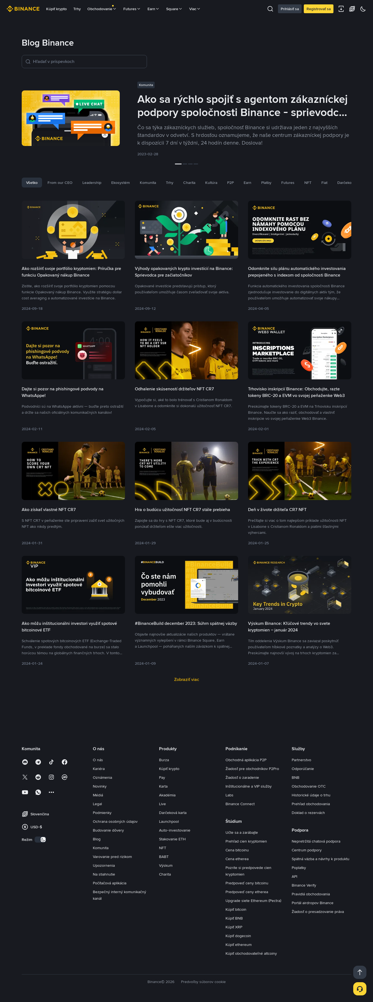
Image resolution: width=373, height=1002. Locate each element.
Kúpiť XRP (234, 926)
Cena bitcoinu (237, 850)
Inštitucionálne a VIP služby (249, 786)
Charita (165, 874)
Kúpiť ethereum (239, 944)
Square (174, 8)
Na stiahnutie (104, 874)
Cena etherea (237, 858)
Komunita (100, 847)
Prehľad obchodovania (311, 803)
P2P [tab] (230, 182)
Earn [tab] (247, 182)
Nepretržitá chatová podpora (316, 841)
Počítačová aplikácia (109, 882)
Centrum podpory (307, 850)
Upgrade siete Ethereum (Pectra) (253, 900)
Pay (162, 777)
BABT (164, 856)
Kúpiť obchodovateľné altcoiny (251, 953)
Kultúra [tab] (211, 182)
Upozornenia (104, 865)
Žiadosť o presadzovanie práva (318, 911)
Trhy (77, 8)
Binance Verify (304, 885)
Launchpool (169, 821)
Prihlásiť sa (290, 8)
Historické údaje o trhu (311, 795)
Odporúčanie (303, 768)
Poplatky (299, 867)
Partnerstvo (301, 759)
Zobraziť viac (186, 679)
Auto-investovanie (174, 830)
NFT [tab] (307, 182)
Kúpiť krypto (56, 8)
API (294, 876)
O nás (98, 759)
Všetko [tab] (32, 182)
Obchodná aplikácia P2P (246, 759)
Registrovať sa (319, 8)
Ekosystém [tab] (120, 182)
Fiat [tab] (324, 182)
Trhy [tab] (169, 182)
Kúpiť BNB (234, 918)
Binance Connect (240, 803)
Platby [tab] (266, 182)
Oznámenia (102, 777)
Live (162, 803)
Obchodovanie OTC (308, 786)
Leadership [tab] (91, 182)
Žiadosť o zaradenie (242, 777)
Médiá (98, 795)
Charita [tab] (189, 182)
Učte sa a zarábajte (242, 832)
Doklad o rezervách (308, 812)
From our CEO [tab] (60, 182)
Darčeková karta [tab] (351, 182)
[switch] (40, 840)
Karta (163, 786)
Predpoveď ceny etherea (247, 891)
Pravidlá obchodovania (311, 893)
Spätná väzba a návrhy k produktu (320, 858)
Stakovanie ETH (172, 839)
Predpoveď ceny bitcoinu (247, 882)
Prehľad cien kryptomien (246, 841)
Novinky (100, 786)
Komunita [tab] (148, 182)
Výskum (165, 865)
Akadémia (167, 795)
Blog (97, 839)
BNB (295, 777)
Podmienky (102, 812)
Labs (229, 795)
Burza (164, 759)
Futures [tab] (287, 182)
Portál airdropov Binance (312, 902)
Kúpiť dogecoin (238, 935)
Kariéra (99, 768)
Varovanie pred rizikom (112, 856)
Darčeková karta (173, 812)
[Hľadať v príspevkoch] (88, 61)
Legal (97, 803)
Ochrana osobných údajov (115, 821)
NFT (162, 847)
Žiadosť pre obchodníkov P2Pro (252, 768)
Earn (153, 8)
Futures (132, 8)
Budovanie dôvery (108, 830)
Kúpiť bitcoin (236, 909)
